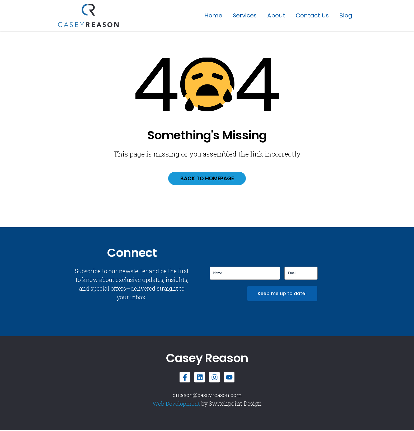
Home (213, 15)
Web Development (176, 404)
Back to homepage (207, 179)
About (276, 15)
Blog (345, 15)
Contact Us (312, 15)
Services (245, 15)
